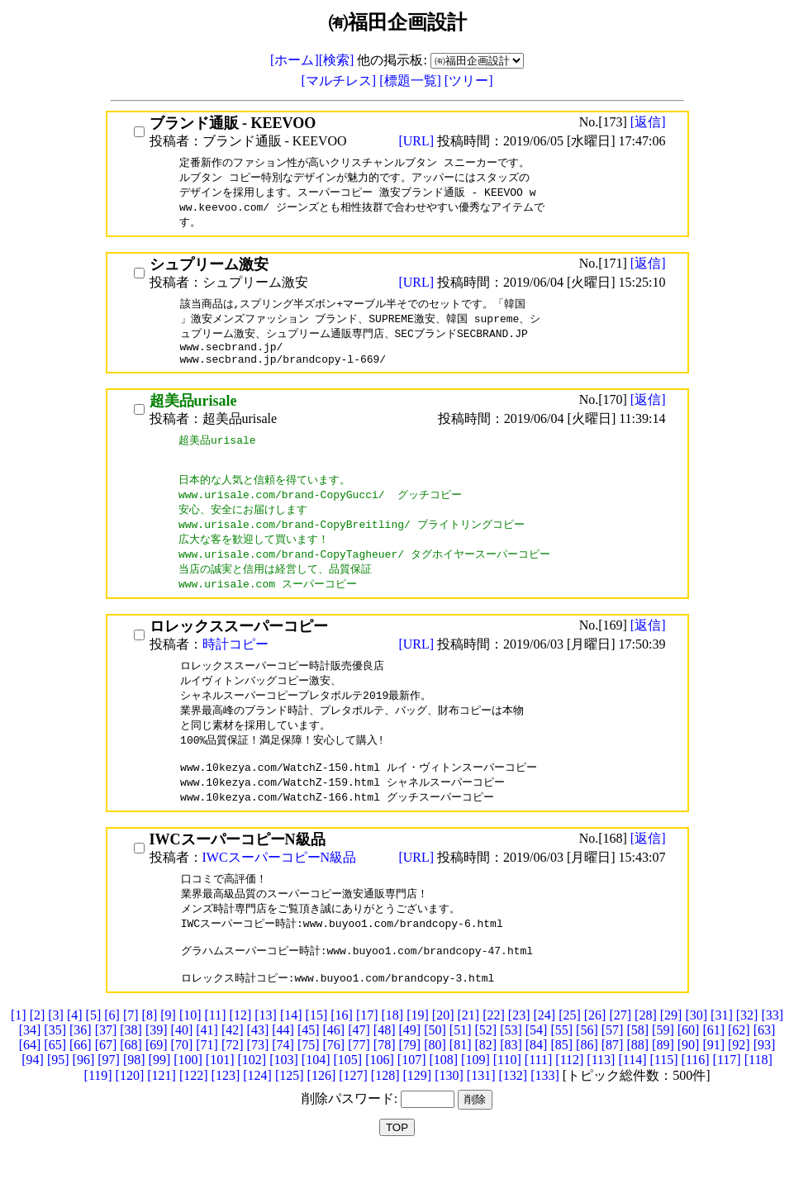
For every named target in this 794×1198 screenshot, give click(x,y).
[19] (418, 1059)
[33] (772, 1059)
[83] (511, 1089)
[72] (232, 1089)
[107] (411, 1103)
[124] (257, 1119)
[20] (443, 1059)
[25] (570, 1059)
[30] (696, 1059)
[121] (161, 1119)
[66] (80, 1089)
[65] (55, 1089)
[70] (182, 1089)
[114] (632, 1103)
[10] (190, 1059)
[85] (561, 1089)
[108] (443, 1103)
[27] (620, 1059)
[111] (538, 1103)
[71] (207, 1089)
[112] (569, 1103)
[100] (188, 1103)
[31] (722, 1059)
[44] (283, 1074)
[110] (507, 1103)
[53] (511, 1074)
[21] (469, 1059)
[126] (321, 1119)
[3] (56, 1059)
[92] (739, 1089)
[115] (663, 1103)
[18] (393, 1059)
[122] (193, 1119)
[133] (544, 1119)
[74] (283, 1089)
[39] (156, 1074)
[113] (601, 1103)
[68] (131, 1089)
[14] (291, 1059)
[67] (106, 1089)
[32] (747, 1059)
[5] (94, 1059)
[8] (150, 1059)
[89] (663, 1089)
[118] (758, 1103)
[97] (108, 1103)
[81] (460, 1089)
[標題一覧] (412, 81)
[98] (134, 1103)
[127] (353, 1119)
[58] (637, 1074)
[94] (32, 1103)
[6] (112, 1059)
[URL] (417, 141)
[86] (587, 1089)
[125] (289, 1119)
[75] (308, 1089)
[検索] (336, 60)
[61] (713, 1074)
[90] (689, 1089)
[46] (334, 1074)
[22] (494, 1059)
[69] (156, 1089)
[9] (168, 1059)
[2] (37, 1059)
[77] (359, 1089)
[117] (727, 1103)
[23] (519, 1059)
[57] (612, 1074)
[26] (595, 1059)
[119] (98, 1119)
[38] (131, 1074)
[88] (637, 1089)
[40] (182, 1074)
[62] (739, 1074)
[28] (646, 1059)
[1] (18, 1059)
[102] (252, 1103)
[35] (55, 1074)
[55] (561, 1074)
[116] (696, 1103)
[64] (30, 1089)
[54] (536, 1074)
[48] (384, 1074)
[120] (130, 1119)
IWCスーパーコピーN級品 (279, 891)
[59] (663, 1074)
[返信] (648, 122)
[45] (308, 1074)
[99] (160, 1103)
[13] (265, 1059)
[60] (689, 1074)
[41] (207, 1074)
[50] (435, 1074)
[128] (385, 1119)
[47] (359, 1074)
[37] (106, 1074)
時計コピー (235, 668)
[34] (30, 1074)
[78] (384, 1089)
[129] (417, 1119)
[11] (215, 1059)
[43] (258, 1074)
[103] (283, 1103)
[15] (317, 1059)
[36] (80, 1074)
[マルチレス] (341, 81)
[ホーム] (294, 60)
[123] (226, 1119)
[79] (410, 1089)
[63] (765, 1074)
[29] (671, 1059)
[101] (220, 1103)
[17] (367, 1059)
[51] (460, 1074)
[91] (713, 1089)
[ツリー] (469, 81)
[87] (612, 1089)
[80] (435, 1089)
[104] (316, 1103)
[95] (58, 1103)
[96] (84, 1103)
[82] (485, 1089)
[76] (334, 1089)
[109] (475, 1103)
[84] (536, 1089)
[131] (481, 1119)
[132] (512, 1119)
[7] (131, 1059)
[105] (347, 1103)
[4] (75, 1059)
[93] (765, 1089)
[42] (232, 1074)
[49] (410, 1074)
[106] (379, 1103)
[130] (449, 1119)
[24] (544, 1059)
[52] (485, 1074)
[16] (341, 1059)
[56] (587, 1074)
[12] (241, 1059)
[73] (258, 1089)
